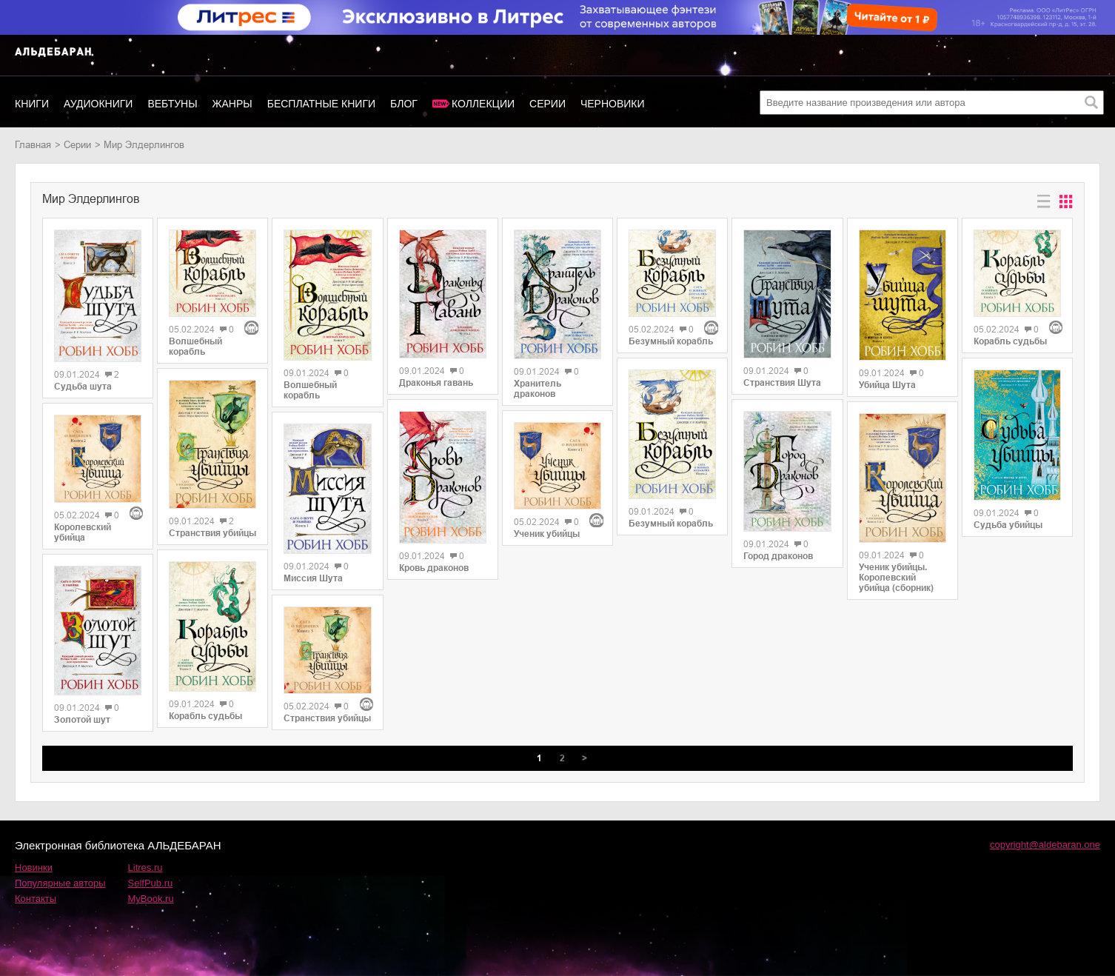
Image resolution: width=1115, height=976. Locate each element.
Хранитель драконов (537, 388)
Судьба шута (83, 386)
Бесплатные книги (321, 104)
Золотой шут (82, 720)
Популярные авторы (60, 883)
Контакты (35, 898)
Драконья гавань (436, 383)
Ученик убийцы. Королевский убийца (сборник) (896, 577)
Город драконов (778, 556)
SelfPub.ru (150, 883)
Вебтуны (172, 104)
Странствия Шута (782, 383)
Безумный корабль (671, 341)
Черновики (612, 104)
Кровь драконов (434, 568)
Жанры (232, 104)
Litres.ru (145, 867)
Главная (33, 144)
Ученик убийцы (547, 534)
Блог (404, 104)
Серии (547, 104)
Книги (32, 104)
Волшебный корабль (195, 346)
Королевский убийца (82, 532)
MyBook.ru (151, 898)
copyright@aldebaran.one (1045, 844)
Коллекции (483, 104)
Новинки (34, 867)
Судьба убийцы (1008, 525)
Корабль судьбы (205, 716)
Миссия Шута (313, 578)
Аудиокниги (98, 104)
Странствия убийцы (212, 533)
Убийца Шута (887, 385)
